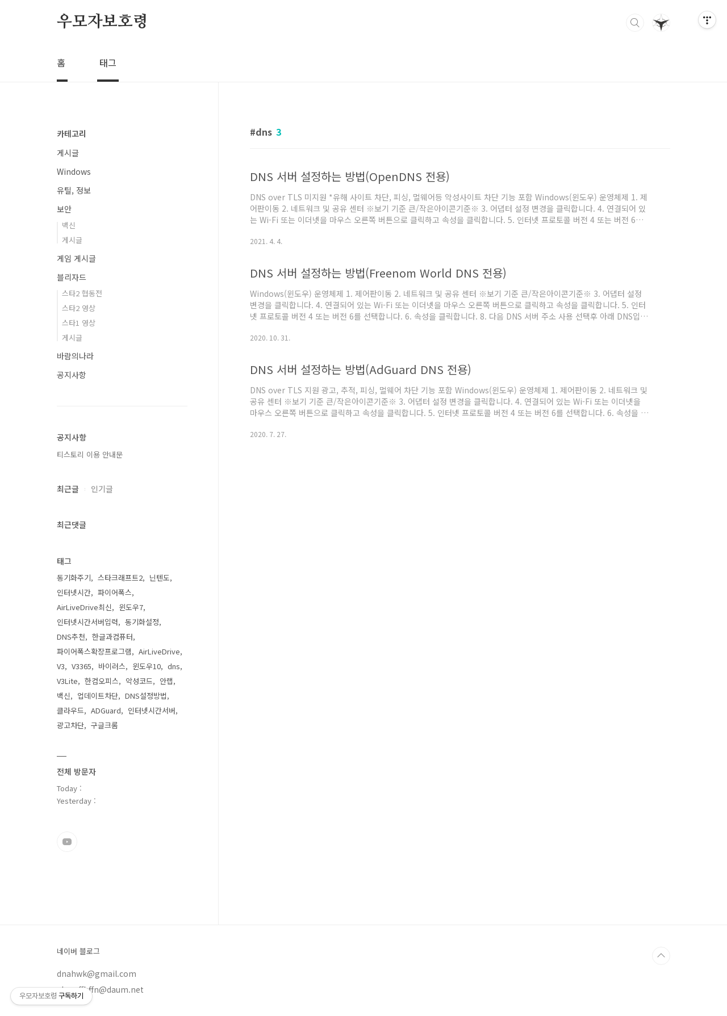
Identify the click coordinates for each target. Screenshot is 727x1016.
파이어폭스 (115, 592)
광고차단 (70, 725)
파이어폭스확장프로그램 (94, 651)
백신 (69, 225)
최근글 (68, 488)
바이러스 (112, 666)
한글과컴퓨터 (112, 636)
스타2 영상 (78, 308)
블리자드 (71, 277)
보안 (64, 209)
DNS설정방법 (146, 695)
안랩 (166, 680)
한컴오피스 (102, 680)
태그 (107, 62)
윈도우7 (131, 607)
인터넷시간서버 (152, 710)
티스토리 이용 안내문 (90, 454)
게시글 (68, 152)
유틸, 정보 (74, 190)
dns (174, 666)
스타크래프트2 (120, 577)
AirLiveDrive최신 (84, 607)
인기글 (102, 488)
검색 (635, 22)
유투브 (67, 842)
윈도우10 (146, 666)
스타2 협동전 (82, 293)
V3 (61, 666)
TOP (661, 956)
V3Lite (67, 680)
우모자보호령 (102, 22)
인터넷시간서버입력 (87, 621)
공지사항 (71, 374)
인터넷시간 (74, 592)
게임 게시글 (76, 258)
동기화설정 (142, 621)
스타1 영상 (78, 322)
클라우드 (70, 710)
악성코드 (139, 680)
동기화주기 (74, 577)
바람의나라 (75, 356)
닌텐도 (159, 577)
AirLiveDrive (159, 651)
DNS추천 (71, 636)
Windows (74, 171)
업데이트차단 (97, 695)
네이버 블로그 (78, 951)
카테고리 (71, 133)
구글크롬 (104, 725)
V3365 (81, 666)
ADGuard (106, 710)
